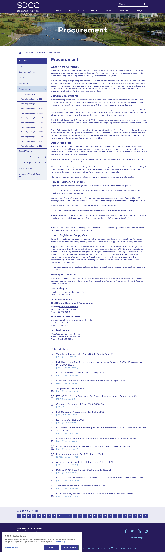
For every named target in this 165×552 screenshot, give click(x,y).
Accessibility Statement (126, 548)
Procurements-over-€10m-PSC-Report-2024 (79, 454)
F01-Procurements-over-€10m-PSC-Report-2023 (82, 373)
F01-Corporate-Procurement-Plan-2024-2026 (80, 412)
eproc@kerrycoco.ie (134, 267)
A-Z (70, 11)
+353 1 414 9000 (25, 537)
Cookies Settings (136, 538)
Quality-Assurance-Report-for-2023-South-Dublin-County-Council (90, 381)
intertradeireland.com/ (69, 334)
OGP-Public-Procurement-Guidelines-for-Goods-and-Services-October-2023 (96, 439)
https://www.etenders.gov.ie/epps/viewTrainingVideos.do (116, 201)
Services (29, 53)
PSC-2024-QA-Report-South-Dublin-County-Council (83, 470)
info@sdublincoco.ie (26, 541)
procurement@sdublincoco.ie (70, 292)
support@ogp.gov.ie (67, 309)
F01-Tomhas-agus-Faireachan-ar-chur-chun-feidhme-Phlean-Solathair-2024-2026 (98, 494)
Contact (108, 11)
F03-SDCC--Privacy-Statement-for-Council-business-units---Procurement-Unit (97, 396)
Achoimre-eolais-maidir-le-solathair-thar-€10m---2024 (84, 462)
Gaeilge (138, 11)
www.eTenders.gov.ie (106, 110)
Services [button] (124, 11)
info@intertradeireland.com (69, 337)
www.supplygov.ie (130, 110)
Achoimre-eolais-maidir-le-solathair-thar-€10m (80, 486)
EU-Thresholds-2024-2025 (70, 420)
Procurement (55, 53)
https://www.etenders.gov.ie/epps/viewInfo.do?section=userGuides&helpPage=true (91, 211)
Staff (110, 548)
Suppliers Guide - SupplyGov (71, 389)
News (81, 11)
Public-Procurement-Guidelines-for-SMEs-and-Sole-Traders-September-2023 (96, 446)
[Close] (79, 549)
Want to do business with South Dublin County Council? (84, 354)
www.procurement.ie (68, 307)
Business (41, 53)
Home (59, 11)
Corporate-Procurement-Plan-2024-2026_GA (80, 404)
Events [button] (94, 11)
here (53, 125)
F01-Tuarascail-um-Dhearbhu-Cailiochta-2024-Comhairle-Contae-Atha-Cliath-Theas (99, 478)
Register (132, 159)
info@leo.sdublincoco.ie (68, 323)
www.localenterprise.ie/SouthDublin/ (76, 320)
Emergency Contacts (95, 548)
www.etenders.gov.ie (102, 177)
